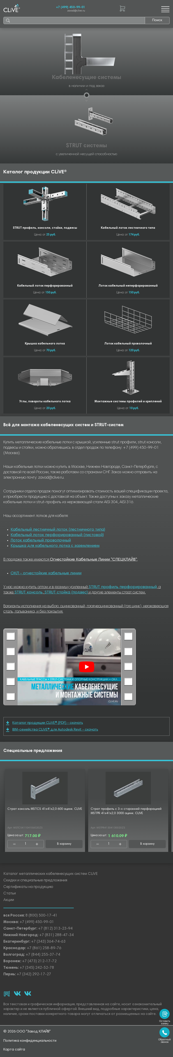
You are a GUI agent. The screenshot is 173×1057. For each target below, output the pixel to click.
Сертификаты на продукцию (28, 887)
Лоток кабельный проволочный (41, 541)
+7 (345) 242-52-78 (37, 968)
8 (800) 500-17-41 (41, 916)
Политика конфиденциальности (29, 1041)
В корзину (64, 844)
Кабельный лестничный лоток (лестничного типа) (58, 530)
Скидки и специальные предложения (35, 881)
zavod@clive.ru (76, 11)
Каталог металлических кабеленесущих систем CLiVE (50, 874)
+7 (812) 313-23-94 (55, 929)
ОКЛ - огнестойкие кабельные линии (46, 573)
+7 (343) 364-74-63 (48, 942)
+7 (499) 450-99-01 (70, 7)
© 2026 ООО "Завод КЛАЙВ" (27, 1031)
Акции (8, 900)
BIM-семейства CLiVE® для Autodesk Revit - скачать (52, 730)
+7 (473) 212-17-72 (39, 961)
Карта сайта (14, 1049)
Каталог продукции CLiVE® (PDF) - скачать (44, 723)
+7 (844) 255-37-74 (43, 955)
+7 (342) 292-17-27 (34, 974)
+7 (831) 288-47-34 (56, 935)
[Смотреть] (86, 666)
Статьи (9, 894)
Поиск (157, 20)
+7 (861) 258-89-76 (44, 948)
